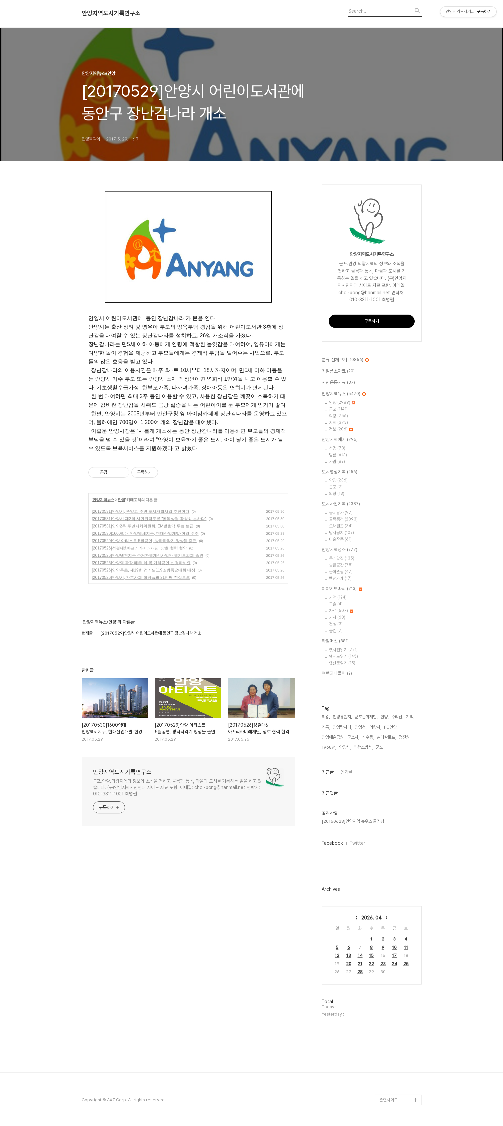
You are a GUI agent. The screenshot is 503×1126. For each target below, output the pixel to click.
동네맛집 (341, 558)
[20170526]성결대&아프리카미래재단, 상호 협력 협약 (139, 548)
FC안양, (391, 727)
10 (394, 947)
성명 (337, 448)
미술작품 (340, 539)
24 (394, 963)
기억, (410, 716)
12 (337, 955)
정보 (341, 429)
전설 (336, 624)
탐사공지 (341, 532)
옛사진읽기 (343, 649)
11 (406, 947)
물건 (336, 630)
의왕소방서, (363, 747)
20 (348, 963)
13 (348, 955)
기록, (326, 727)
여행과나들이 (337, 673)
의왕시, (375, 727)
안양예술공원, (333, 737)
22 (371, 963)
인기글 (346, 772)
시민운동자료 (338, 382)
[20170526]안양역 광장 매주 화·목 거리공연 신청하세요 (141, 562)
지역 (338, 422)
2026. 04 (371, 918)
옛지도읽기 (343, 656)
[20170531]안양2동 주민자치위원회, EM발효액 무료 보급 (143, 526)
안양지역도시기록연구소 (111, 13)
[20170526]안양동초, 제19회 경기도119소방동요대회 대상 (144, 570)
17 (394, 955)
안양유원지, (342, 716)
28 (360, 971)
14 (360, 955)
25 (406, 963)
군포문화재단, (366, 716)
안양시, (345, 747)
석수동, (368, 737)
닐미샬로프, (386, 737)
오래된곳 (341, 525)
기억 (338, 597)
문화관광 (341, 571)
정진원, (405, 737)
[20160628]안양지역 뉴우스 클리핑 (353, 821)
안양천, (361, 727)
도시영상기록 (339, 472)
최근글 (328, 772)
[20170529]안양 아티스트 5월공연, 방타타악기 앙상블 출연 (144, 540)
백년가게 (340, 578)
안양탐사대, (342, 727)
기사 (337, 617)
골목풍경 (343, 519)
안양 (121, 499)
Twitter (357, 843)
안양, (384, 716)
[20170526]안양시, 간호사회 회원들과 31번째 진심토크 (141, 577)
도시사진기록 (341, 504)
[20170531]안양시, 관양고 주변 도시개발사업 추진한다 (141, 511)
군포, (380, 747)
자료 (341, 610)
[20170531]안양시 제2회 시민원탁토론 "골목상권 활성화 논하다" (149, 518)
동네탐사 (341, 512)
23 (383, 963)
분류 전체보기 (345, 360)
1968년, (329, 747)
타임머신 (335, 641)
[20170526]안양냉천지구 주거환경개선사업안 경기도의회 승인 (147, 555)
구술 (336, 604)
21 (360, 963)
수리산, (397, 716)
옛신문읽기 (342, 663)
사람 (337, 461)
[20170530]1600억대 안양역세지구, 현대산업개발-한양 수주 (145, 533)
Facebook (332, 843)
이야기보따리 (342, 589)
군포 (338, 409)
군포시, (353, 737)
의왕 (338, 415)
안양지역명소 (339, 549)
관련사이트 (388, 1099)
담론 (338, 454)
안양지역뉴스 (103, 499)
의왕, (326, 716)
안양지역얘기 (340, 439)
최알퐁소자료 (338, 371)
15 (371, 955)
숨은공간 (341, 565)
